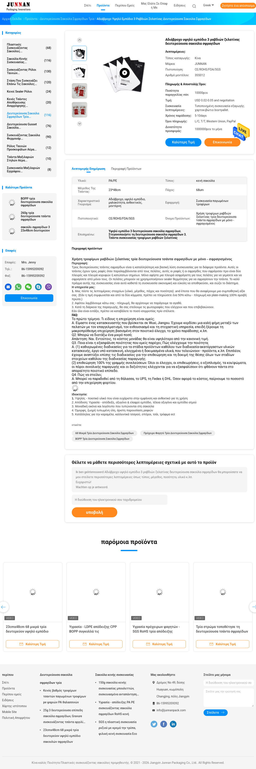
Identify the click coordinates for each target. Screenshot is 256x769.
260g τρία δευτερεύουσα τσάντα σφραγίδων (35, 216)
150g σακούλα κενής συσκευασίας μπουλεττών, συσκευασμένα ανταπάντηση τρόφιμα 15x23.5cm (118, 689)
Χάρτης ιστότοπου (14, 706)
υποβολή (94, 512)
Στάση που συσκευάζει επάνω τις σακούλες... (29, 82)
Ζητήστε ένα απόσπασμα (238, 5)
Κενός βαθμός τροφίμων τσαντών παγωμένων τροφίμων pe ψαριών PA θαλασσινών (64, 696)
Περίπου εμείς (12, 694)
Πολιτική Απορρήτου (16, 717)
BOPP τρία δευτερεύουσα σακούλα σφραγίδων (37, 202)
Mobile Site (9, 712)
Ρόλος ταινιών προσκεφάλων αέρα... (29, 147)
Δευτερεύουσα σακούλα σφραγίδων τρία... (29, 115)
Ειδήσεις (8, 700)
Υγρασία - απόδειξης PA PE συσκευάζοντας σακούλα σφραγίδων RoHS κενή (117, 708)
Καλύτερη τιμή (183, 142)
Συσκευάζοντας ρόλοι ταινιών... (29, 71)
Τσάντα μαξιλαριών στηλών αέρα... (29, 158)
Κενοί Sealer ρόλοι (29, 91)
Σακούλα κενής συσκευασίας (114, 674)
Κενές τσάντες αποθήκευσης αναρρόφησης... (29, 102)
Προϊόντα (8, 688)
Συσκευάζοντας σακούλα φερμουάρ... (29, 136)
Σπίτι (5, 682)
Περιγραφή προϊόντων (126, 168)
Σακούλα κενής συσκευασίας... (29, 60)
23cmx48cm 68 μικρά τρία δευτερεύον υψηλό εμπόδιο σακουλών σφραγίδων (27, 631)
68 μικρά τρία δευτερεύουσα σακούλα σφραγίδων (104, 433)
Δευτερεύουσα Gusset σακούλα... (29, 126)
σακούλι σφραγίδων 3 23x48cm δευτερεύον (35, 228)
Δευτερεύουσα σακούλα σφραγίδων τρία (56, 678)
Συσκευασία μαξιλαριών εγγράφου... (29, 169)
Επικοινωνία (29, 298)
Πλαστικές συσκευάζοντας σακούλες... (29, 48)
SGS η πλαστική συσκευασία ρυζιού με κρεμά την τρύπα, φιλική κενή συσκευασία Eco (118, 727)
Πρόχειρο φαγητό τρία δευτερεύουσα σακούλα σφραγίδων (178, 433)
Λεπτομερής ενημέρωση (88, 168)
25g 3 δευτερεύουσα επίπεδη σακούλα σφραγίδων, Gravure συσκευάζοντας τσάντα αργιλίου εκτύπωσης (64, 717)
